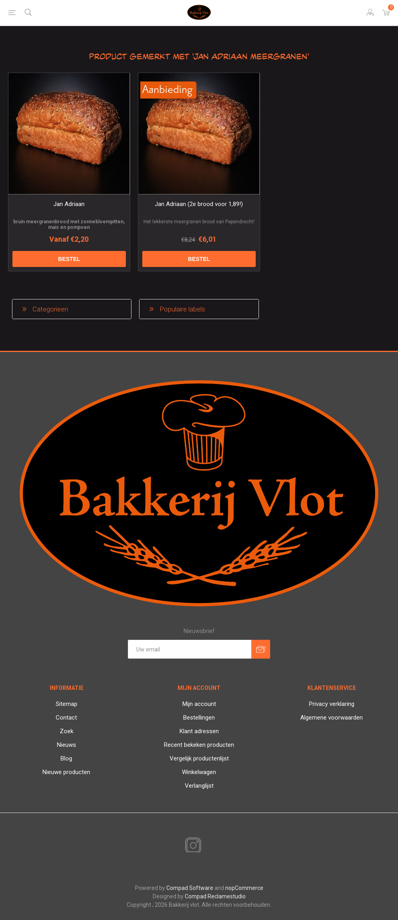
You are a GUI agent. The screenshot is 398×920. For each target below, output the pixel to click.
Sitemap (66, 704)
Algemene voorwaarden (331, 717)
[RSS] (206, 846)
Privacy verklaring (331, 704)
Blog (66, 758)
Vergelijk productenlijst (199, 758)
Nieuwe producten (66, 772)
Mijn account (199, 704)
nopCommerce (244, 888)
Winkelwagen (199, 772)
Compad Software (189, 888)
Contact (66, 717)
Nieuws (66, 744)
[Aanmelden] (189, 649)
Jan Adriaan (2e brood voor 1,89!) (199, 204)
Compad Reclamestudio (215, 896)
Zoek (66, 731)
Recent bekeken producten (199, 744)
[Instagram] (191, 845)
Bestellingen (199, 717)
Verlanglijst (199, 785)
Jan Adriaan (69, 204)
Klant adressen (199, 731)
